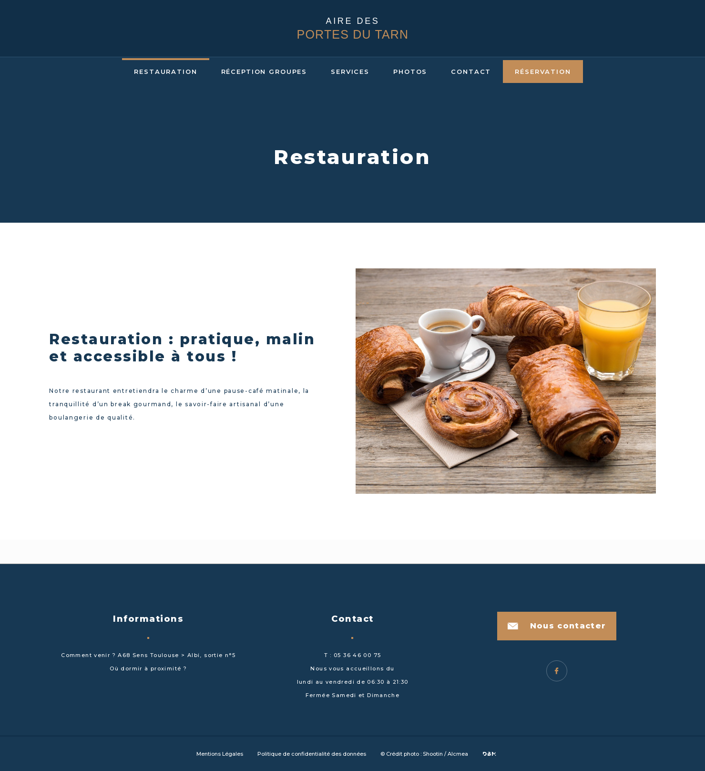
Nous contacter (568, 625)
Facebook (556, 670)
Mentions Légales (219, 753)
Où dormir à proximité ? (148, 668)
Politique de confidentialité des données (311, 753)
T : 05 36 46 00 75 (352, 655)
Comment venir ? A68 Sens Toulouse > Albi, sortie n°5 (148, 655)
